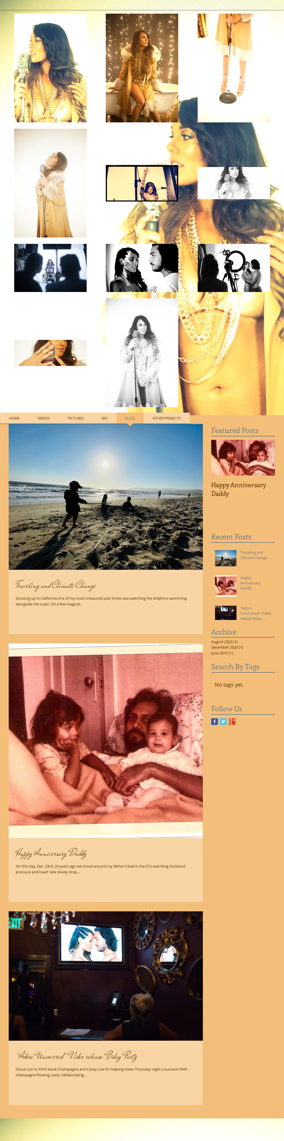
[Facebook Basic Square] (214, 721)
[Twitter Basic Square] (223, 721)
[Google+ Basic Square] (232, 721)
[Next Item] (265, 457)
